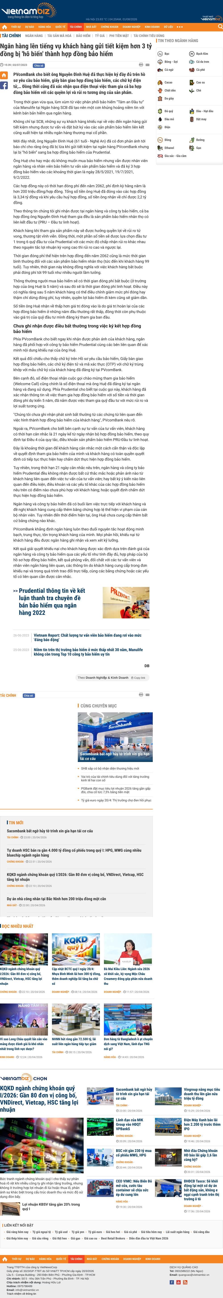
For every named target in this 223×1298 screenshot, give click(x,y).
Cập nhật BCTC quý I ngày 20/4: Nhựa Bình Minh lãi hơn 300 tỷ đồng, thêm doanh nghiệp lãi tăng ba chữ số (76, 976)
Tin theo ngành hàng (178, 40)
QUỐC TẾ (60, 27)
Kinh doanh (7, 1057)
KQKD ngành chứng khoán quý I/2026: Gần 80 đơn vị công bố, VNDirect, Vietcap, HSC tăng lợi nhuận (75, 877)
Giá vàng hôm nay (17, 1232)
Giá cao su (90, 1238)
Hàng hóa (110, 1057)
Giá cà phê (130, 1232)
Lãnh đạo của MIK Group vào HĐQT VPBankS (129, 1124)
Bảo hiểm (83, 36)
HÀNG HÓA (45, 27)
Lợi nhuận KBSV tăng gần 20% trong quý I (51, 1206)
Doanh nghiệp (60, 991)
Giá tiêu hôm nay (151, 1232)
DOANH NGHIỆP (131, 27)
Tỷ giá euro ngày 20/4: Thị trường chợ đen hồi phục (116, 800)
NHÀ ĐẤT (91, 27)
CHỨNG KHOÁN (109, 27)
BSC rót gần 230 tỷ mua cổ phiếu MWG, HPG (134, 1153)
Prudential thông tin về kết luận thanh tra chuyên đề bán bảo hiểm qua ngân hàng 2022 (52, 601)
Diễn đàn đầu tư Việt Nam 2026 (148, 1238)
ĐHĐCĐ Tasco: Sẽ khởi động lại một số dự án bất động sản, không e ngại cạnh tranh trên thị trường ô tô (201, 1190)
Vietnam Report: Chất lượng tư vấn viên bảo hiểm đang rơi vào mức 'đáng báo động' (88, 637)
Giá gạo (75, 1238)
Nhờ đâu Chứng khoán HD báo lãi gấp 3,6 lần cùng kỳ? (201, 1155)
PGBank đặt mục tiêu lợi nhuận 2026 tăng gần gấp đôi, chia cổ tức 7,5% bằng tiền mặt (116, 790)
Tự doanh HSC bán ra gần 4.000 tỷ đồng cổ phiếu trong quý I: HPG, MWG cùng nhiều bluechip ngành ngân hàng (74, 853)
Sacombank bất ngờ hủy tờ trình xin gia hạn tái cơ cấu (114, 756)
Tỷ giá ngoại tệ (42, 1232)
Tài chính (11, 35)
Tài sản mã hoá (59, 36)
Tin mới (16, 822)
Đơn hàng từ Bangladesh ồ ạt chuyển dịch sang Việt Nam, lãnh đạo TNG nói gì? (128, 1044)
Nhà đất (12, 905)
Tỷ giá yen (78, 1232)
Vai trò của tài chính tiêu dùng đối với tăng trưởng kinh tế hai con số (115, 778)
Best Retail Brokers (113, 1238)
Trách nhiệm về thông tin (21, 1293)
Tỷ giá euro (95, 1232)
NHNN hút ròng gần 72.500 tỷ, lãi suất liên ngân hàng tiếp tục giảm (74, 1041)
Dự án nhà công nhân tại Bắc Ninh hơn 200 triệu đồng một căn (56, 899)
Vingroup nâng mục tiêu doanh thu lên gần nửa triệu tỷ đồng (202, 1094)
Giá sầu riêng (40, 1238)
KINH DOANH (152, 27)
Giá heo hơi (113, 1232)
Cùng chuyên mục (99, 706)
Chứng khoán (15, 861)
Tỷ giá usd (61, 1232)
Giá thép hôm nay (17, 1238)
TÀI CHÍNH (76, 27)
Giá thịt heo (59, 1238)
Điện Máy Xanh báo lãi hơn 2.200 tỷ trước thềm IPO (202, 1124)
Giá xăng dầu (201, 1232)
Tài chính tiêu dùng (149, 36)
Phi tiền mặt (119, 36)
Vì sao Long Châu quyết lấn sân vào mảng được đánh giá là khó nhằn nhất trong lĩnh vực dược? (23, 1044)
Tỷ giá (100, 36)
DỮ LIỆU (168, 27)
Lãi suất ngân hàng (177, 1232)
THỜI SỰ (16, 27)
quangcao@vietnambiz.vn (193, 1274)
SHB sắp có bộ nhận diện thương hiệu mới (110, 768)
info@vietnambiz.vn (27, 1290)
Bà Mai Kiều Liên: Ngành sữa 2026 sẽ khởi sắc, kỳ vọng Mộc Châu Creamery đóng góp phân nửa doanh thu (128, 976)
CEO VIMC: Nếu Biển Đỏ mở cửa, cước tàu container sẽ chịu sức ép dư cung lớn (134, 1188)
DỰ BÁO (29, 27)
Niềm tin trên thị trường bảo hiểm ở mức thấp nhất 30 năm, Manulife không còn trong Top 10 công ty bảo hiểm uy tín (88, 652)
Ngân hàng (34, 36)
